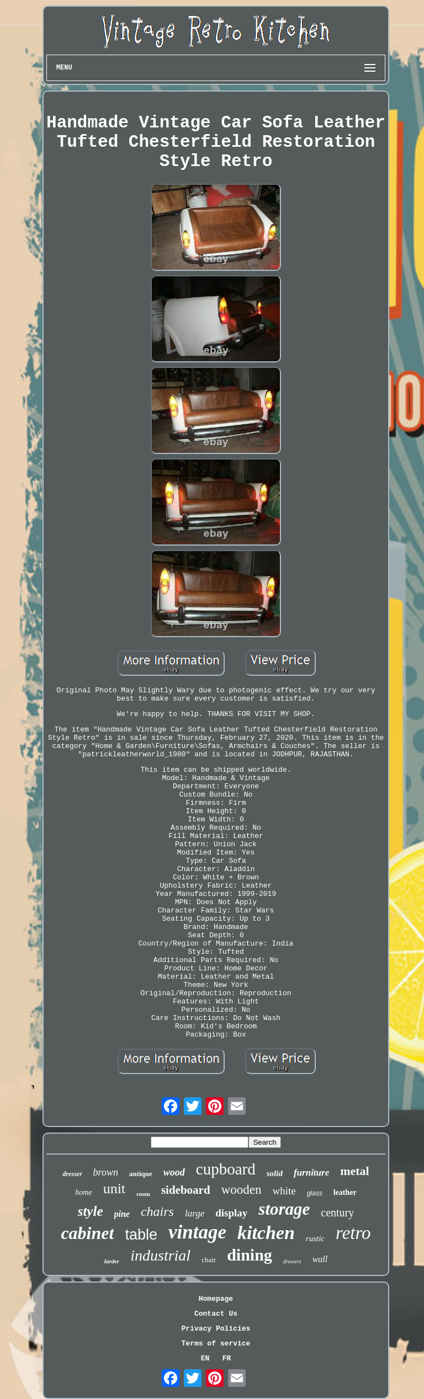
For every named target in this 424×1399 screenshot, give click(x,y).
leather (345, 1192)
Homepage (216, 1299)
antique (140, 1174)
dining (249, 1255)
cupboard (226, 1169)
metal (354, 1171)
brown (105, 1172)
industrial (160, 1255)
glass (314, 1193)
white (283, 1191)
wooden (241, 1190)
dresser (72, 1174)
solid (275, 1173)
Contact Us (215, 1314)
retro (353, 1233)
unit (114, 1189)
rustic (315, 1238)
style (90, 1211)
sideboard (185, 1190)
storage (284, 1209)
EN (205, 1358)
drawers (292, 1261)
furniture (311, 1172)
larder (112, 1261)
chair (209, 1260)
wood (174, 1172)
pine (122, 1214)
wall (320, 1259)
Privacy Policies (216, 1329)
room (143, 1193)
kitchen (266, 1232)
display (231, 1213)
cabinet (87, 1233)
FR (226, 1358)
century (337, 1212)
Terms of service (216, 1343)
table (141, 1234)
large (194, 1213)
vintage (197, 1232)
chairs (157, 1211)
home (83, 1192)
